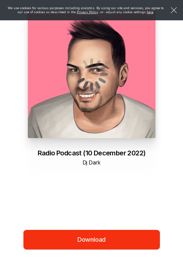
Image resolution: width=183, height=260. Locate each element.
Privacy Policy (87, 12)
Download (91, 239)
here (150, 12)
